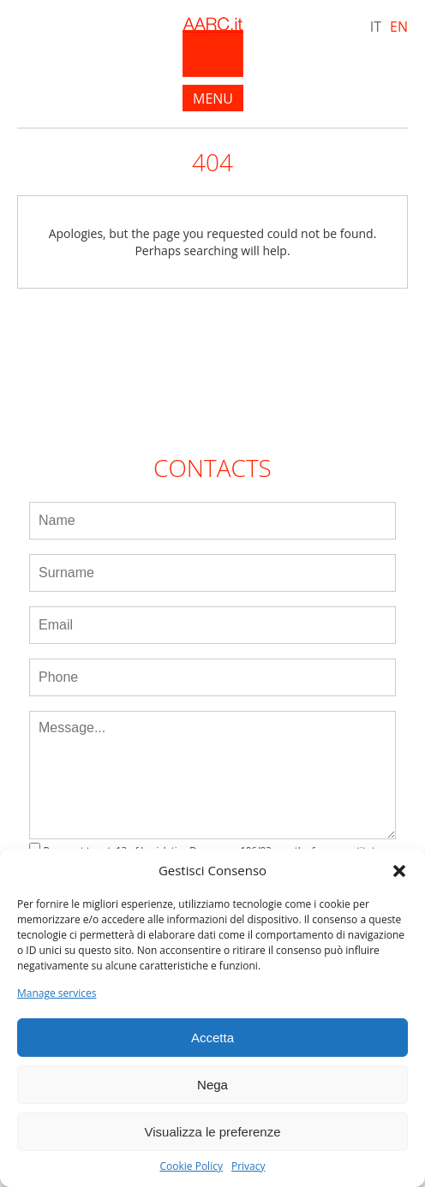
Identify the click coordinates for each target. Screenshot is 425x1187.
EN (399, 26)
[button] (399, 871)
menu (213, 98)
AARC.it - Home (213, 47)
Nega (212, 1084)
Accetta (212, 1037)
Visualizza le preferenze (213, 1131)
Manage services (56, 993)
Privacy (248, 1166)
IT (375, 26)
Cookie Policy (190, 1166)
